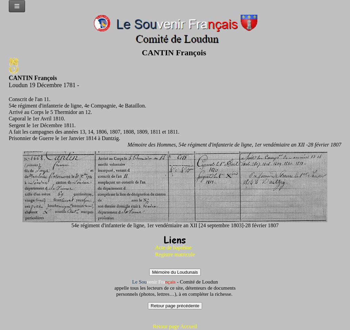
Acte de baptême (173, 247)
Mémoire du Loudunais (175, 272)
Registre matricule (175, 254)
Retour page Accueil (175, 326)
